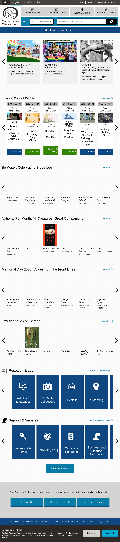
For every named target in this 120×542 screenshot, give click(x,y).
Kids (81, 2)
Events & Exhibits (82, 13)
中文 (39, 2)
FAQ (107, 521)
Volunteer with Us (60, 502)
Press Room (67, 521)
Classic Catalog (95, 521)
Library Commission (30, 521)
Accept (110, 533)
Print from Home (60, 468)
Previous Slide (3, 61)
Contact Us (81, 521)
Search (25, 21)
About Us (15, 521)
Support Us (26, 502)
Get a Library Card (107, 2)
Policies (45, 521)
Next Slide (116, 61)
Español (28, 2)
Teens (90, 2)
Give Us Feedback (93, 502)
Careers (55, 521)
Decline (91, 533)
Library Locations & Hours (61, 30)
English (15, 2)
